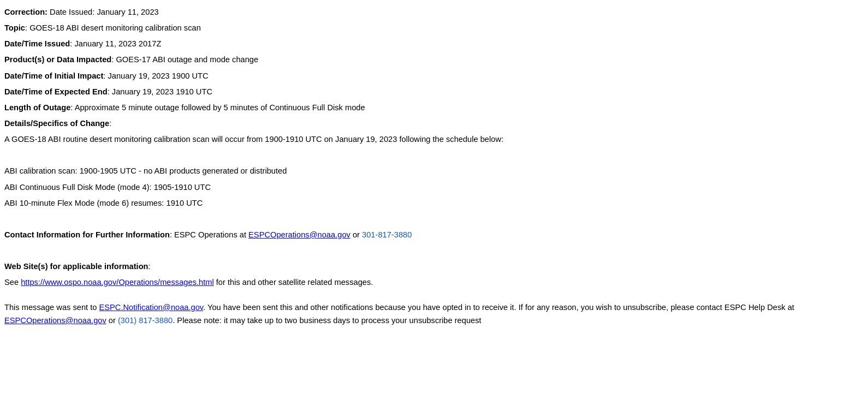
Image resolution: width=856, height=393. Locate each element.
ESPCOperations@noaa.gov (299, 234)
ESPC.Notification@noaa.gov (151, 307)
